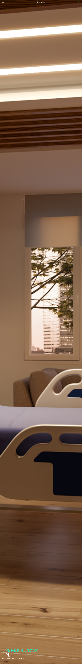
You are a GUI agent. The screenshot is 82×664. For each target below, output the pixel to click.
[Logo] (40, 2)
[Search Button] (78, 2)
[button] (3, 2)
